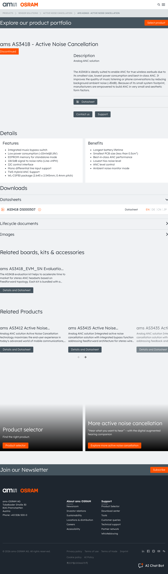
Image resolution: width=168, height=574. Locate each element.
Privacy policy (74, 551)
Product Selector (110, 506)
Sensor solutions (28, 13)
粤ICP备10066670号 (77, 563)
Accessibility (73, 529)
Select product (156, 22)
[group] (33, 276)
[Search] (158, 4)
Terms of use (92, 551)
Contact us (83, 114)
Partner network (110, 529)
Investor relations (76, 510)
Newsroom (73, 506)
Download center (110, 510)
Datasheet (85, 101)
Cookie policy (74, 557)
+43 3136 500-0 (19, 515)
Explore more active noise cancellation (114, 445)
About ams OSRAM (79, 501)
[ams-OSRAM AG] (20, 5)
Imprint (124, 551)
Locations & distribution (80, 519)
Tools (104, 515)
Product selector (15, 445)
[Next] (85, 357)
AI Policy (89, 557)
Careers (71, 524)
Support (103, 114)
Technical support (111, 524)
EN (148, 209)
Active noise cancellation (57, 13)
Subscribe (159, 469)
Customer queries (111, 519)
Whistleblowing (109, 533)
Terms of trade (109, 551)
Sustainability (74, 515)
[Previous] (79, 357)
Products (8, 13)
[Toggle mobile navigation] (163, 4)
